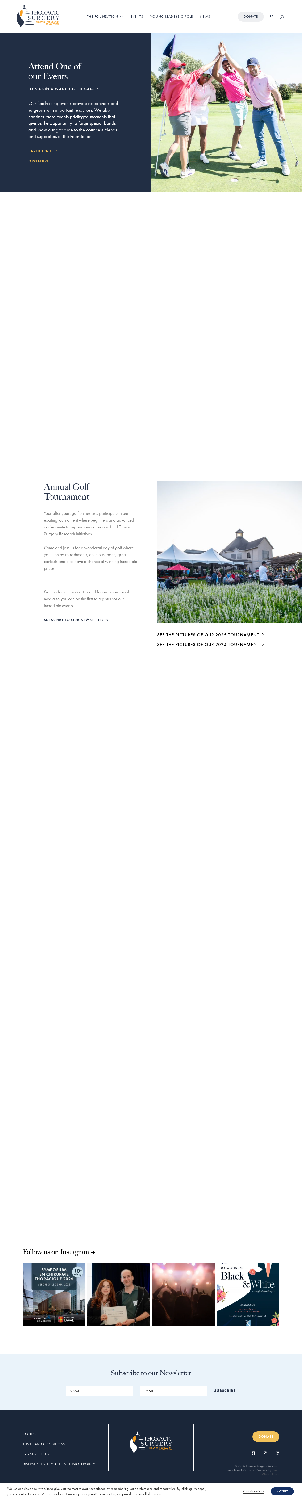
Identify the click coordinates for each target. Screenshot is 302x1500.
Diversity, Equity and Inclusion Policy (59, 1464)
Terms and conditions (44, 1444)
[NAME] (99, 1391)
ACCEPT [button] (282, 1491)
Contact (31, 1434)
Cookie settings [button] (253, 1491)
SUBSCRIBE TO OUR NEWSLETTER (76, 619)
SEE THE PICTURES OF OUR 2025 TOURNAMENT (211, 634)
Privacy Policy (36, 1454)
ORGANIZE (41, 161)
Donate (251, 16)
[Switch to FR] (272, 16)
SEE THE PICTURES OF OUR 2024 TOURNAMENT (211, 644)
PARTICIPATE (43, 150)
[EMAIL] (173, 1391)
